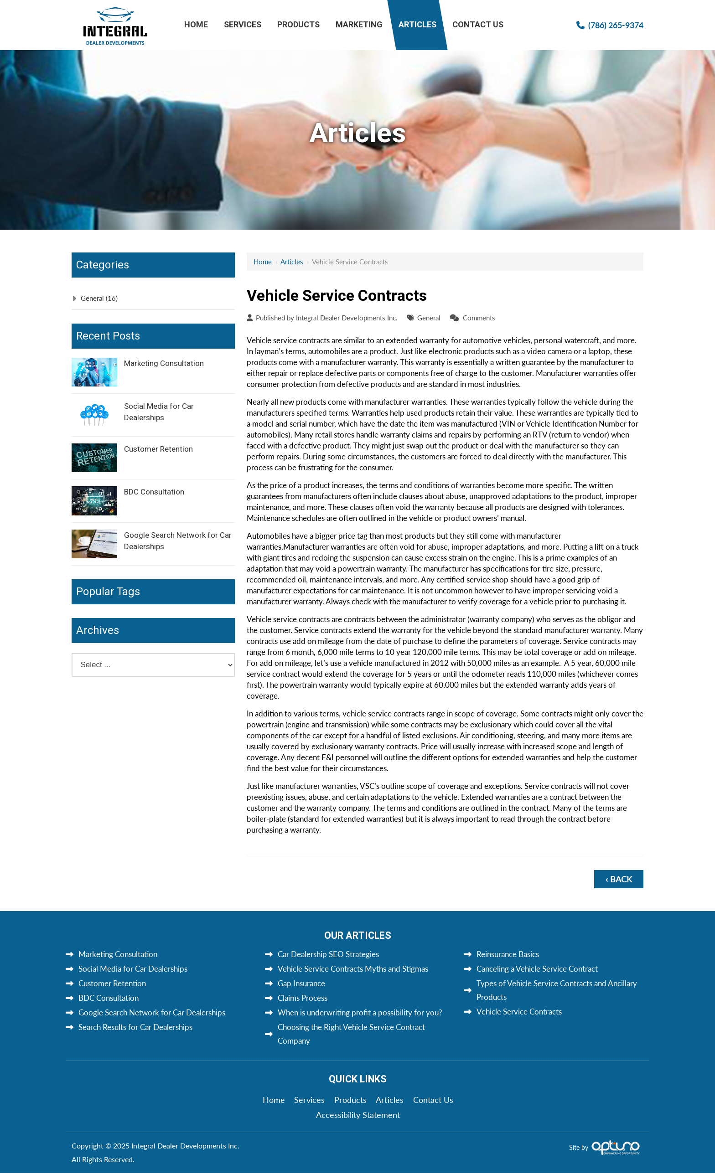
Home (263, 261)
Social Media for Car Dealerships (159, 412)
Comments (479, 318)
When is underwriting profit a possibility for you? (360, 1012)
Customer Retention (158, 449)
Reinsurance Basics (508, 954)
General (428, 318)
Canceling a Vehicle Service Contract (537, 968)
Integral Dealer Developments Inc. (347, 318)
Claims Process (302, 998)
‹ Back (619, 879)
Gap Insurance (301, 983)
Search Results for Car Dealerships (135, 1027)
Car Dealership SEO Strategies (328, 954)
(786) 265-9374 (615, 25)
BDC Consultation (154, 492)
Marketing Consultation (164, 363)
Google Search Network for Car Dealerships (178, 541)
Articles (291, 261)
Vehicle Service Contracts (519, 1011)
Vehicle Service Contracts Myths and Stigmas (353, 968)
